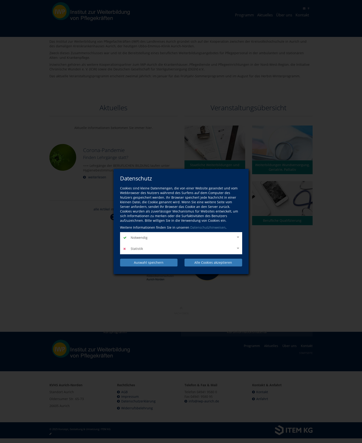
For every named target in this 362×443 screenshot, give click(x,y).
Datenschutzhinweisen (208, 227)
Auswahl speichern (148, 262)
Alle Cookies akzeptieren (213, 262)
